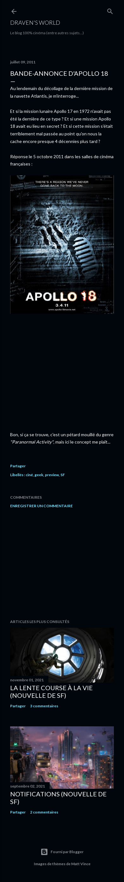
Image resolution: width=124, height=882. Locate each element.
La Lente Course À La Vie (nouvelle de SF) (51, 691)
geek (38, 474)
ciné (29, 474)
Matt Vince (80, 863)
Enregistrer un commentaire (41, 505)
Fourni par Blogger (62, 852)
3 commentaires (44, 706)
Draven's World (35, 22)
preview (52, 474)
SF (62, 474)
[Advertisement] (62, 563)
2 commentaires (44, 812)
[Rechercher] (110, 10)
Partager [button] (18, 466)
